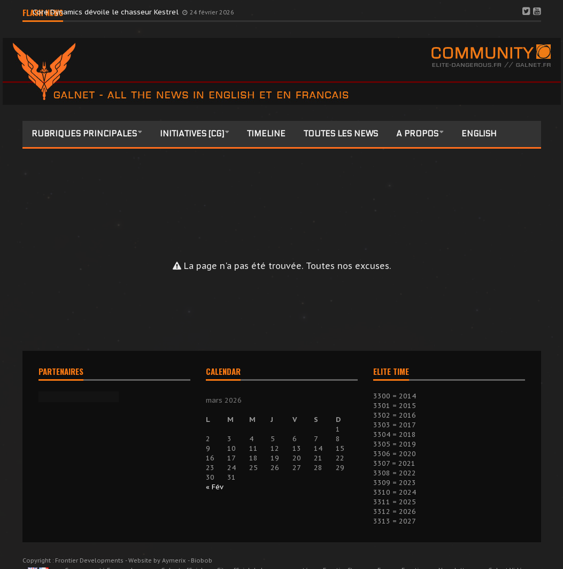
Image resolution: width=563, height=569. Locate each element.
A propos (417, 134)
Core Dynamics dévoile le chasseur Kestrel (107, 12)
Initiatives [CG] (192, 134)
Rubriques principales (84, 134)
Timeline (266, 134)
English (479, 134)
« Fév (214, 486)
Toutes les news (341, 134)
